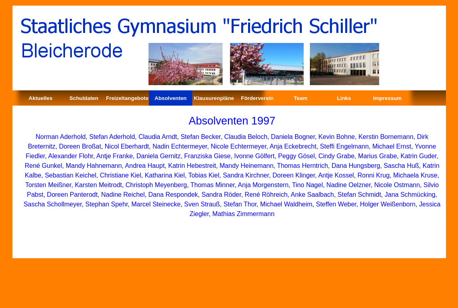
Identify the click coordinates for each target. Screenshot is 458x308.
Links (344, 98)
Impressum (387, 98)
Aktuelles (40, 98)
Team (300, 98)
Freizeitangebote (127, 98)
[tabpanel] (232, 121)
